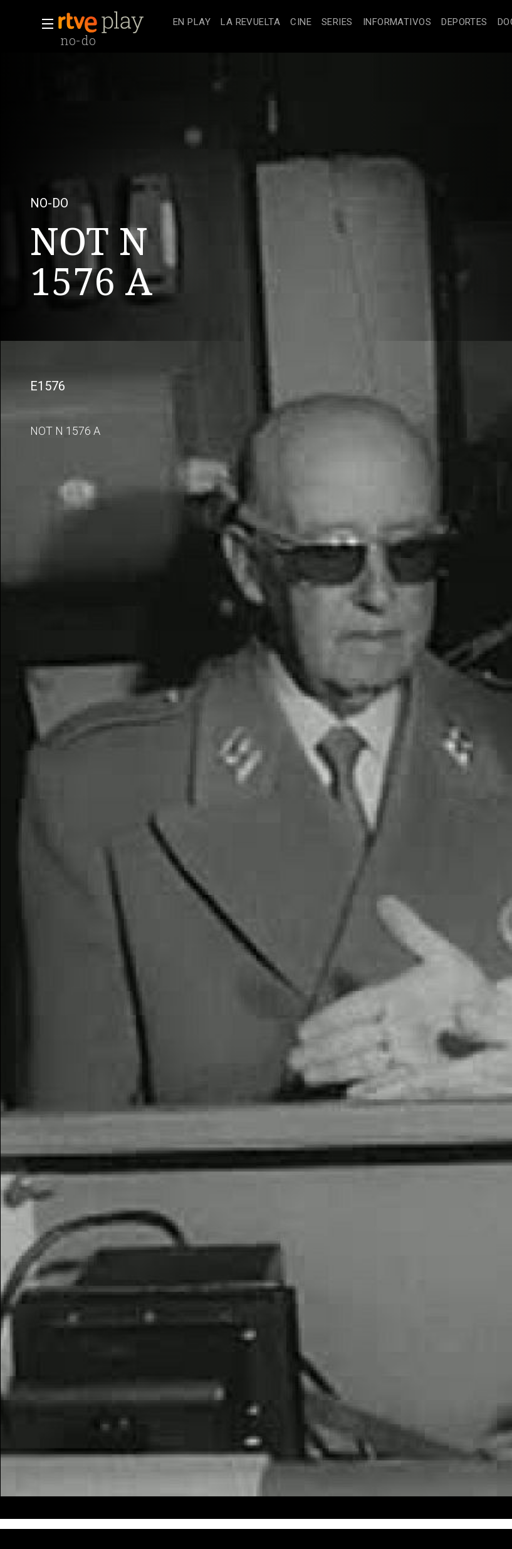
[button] (44, 24)
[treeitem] (192, 23)
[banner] (113, 22)
